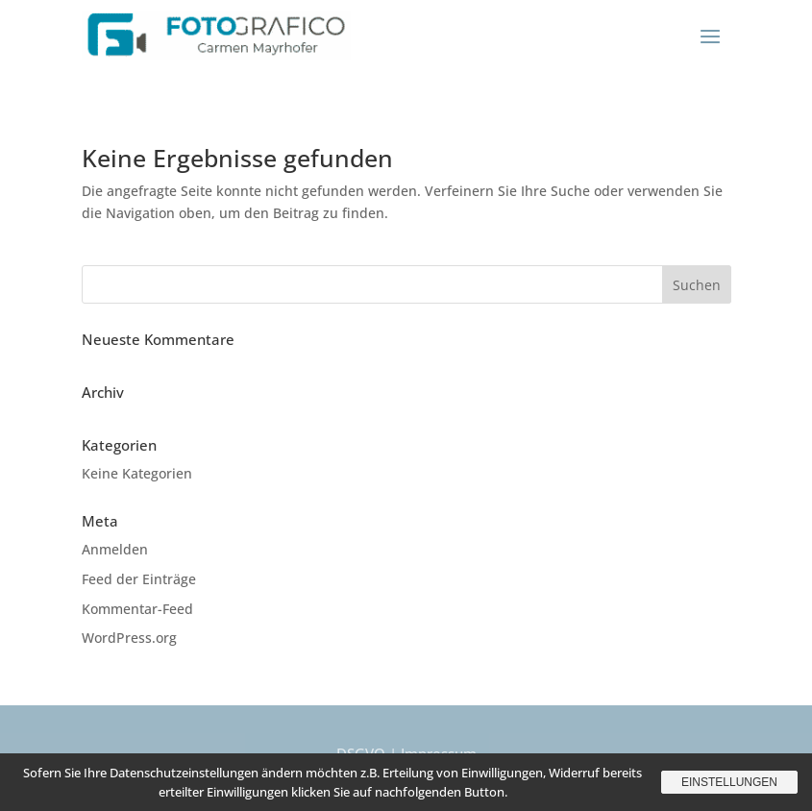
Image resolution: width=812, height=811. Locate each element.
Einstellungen (729, 782)
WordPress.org (129, 637)
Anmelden (115, 549)
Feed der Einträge (139, 579)
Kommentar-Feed (137, 609)
